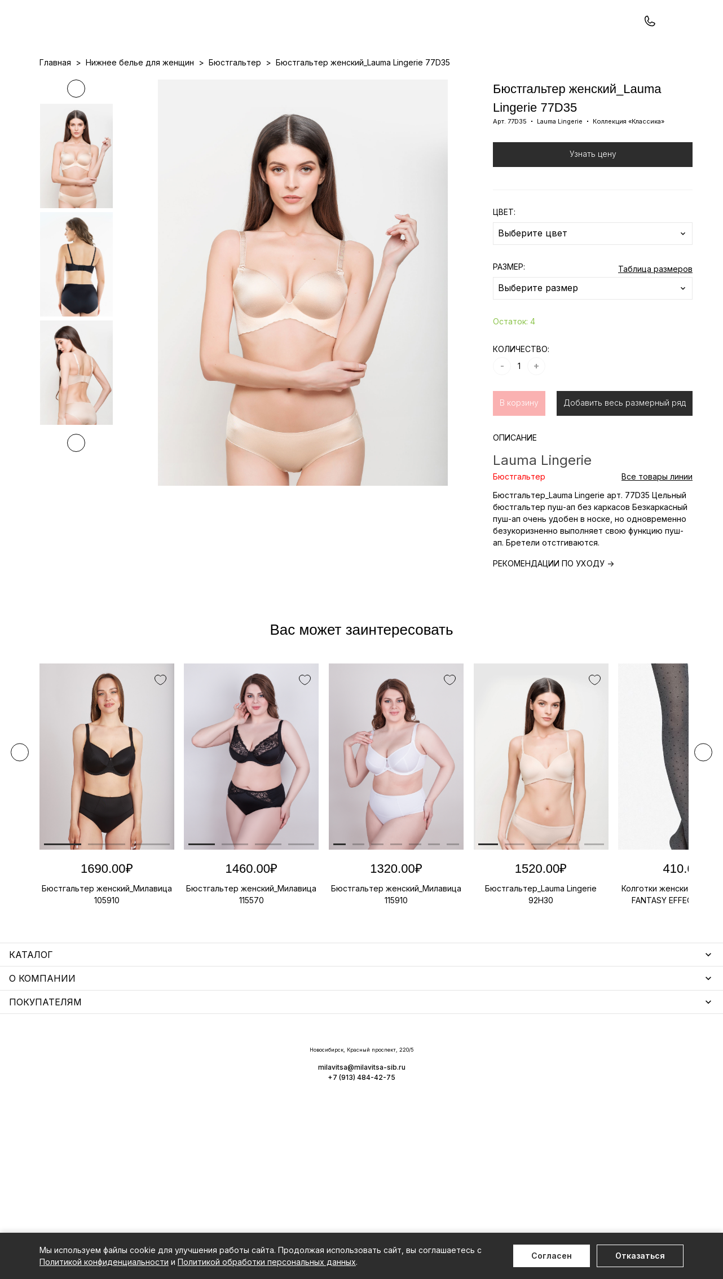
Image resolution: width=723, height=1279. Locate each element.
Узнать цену (593, 201)
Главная (55, 110)
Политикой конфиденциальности (104, 1262)
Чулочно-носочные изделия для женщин (119, 1169)
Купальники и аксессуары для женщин (115, 1104)
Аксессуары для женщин (313, 1075)
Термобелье (64, 1120)
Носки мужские (294, 1092)
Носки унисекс (293, 1108)
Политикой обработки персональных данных (267, 1262)
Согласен (551, 1255)
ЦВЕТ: (504, 260)
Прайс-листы (269, 85)
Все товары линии (657, 524)
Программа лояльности (483, 85)
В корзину (519, 450)
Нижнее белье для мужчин (92, 1136)
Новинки (318, 85)
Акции (354, 85)
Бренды (387, 85)
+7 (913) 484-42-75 (100, 38)
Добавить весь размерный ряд (624, 450)
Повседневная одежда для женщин (111, 1185)
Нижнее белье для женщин (93, 1059)
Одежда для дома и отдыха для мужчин (120, 1153)
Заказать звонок (190, 37)
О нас (420, 85)
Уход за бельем (296, 1059)
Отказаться (640, 1255)
